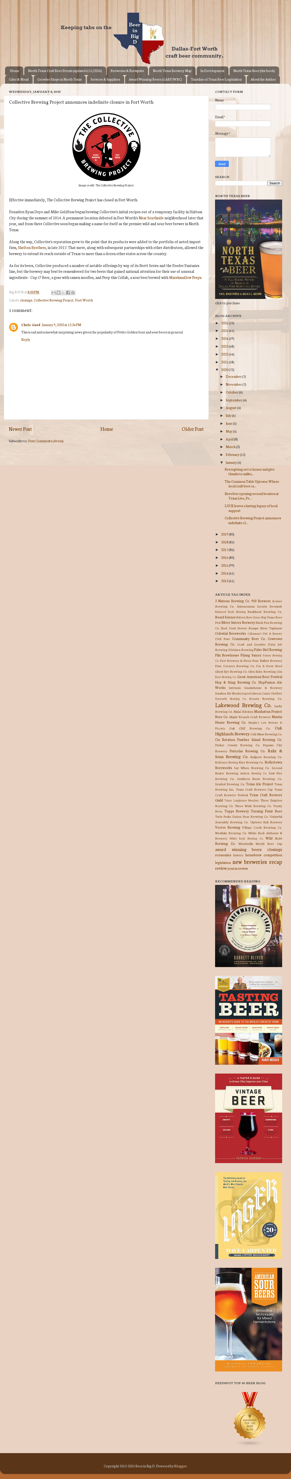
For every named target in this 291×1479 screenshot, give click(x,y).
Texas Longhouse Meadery (241, 800)
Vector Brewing (227, 827)
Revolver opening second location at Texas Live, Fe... (252, 496)
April (230, 438)
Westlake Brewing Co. (231, 833)
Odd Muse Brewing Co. (266, 734)
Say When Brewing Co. (252, 767)
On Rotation (225, 739)
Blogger (180, 1465)
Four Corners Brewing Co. (235, 666)
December (234, 376)
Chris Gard (30, 324)
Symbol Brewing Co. (230, 784)
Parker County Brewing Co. (237, 745)
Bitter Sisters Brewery (238, 622)
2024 (225, 338)
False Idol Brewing (268, 649)
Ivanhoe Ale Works (228, 693)
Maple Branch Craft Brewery (250, 717)
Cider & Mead (19, 79)
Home (14, 70)
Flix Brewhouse (227, 654)
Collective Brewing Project (54, 299)
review (221, 868)
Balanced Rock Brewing (230, 612)
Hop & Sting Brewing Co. (236, 682)
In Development (212, 70)
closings (26, 299)
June (229, 423)
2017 (225, 549)
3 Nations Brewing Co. (232, 600)
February (233, 454)
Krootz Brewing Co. (265, 698)
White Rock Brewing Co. (246, 838)
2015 (225, 565)
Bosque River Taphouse (265, 628)
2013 (225, 580)
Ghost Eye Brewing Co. (231, 671)
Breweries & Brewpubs (127, 70)
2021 (225, 361)
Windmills (245, 843)
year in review (237, 868)
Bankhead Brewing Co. (264, 611)
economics (223, 854)
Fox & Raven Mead (269, 666)
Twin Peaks (223, 816)
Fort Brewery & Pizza (235, 660)
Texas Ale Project (259, 783)
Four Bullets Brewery (267, 660)
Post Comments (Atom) (46, 440)
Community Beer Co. (249, 638)
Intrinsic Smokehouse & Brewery (255, 687)
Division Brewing (241, 649)
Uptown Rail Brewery (266, 822)
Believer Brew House (248, 617)
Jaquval (246, 693)
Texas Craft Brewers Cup (254, 789)
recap (275, 861)
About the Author (263, 79)
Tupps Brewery (236, 810)
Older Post (193, 428)
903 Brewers (261, 600)
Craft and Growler (251, 644)
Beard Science (225, 616)
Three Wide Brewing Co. (253, 806)
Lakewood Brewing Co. (243, 705)
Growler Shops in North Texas (59, 79)
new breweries (250, 861)
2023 (225, 346)
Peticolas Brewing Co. (247, 750)
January (231, 462)
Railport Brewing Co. (266, 757)
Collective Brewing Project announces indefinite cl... (253, 520)
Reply (25, 339)
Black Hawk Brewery (234, 628)
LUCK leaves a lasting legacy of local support (251, 508)
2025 (225, 330)
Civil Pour (222, 638)
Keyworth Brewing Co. (230, 699)
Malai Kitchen (243, 711)
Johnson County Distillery (266, 693)
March (231, 446)
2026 (225, 322)
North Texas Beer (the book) (254, 70)
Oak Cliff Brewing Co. (250, 728)
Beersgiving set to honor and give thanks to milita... (250, 471)
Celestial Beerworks (230, 633)
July (229, 415)
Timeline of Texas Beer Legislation (216, 79)
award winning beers (238, 849)
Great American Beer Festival (259, 676)
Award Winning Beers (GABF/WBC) (155, 79)
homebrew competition (263, 854)
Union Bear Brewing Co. (250, 816)
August (231, 407)
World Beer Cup (269, 843)
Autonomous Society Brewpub (259, 606)
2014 (225, 573)
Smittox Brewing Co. (253, 773)
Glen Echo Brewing (262, 671)
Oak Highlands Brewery (248, 730)
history (238, 855)
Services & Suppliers (105, 79)
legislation (223, 862)
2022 (225, 354)
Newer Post (20, 428)
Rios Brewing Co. (251, 762)
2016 (225, 557)
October (232, 392)
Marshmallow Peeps (185, 277)
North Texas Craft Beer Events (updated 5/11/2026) (65, 70)
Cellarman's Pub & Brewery (264, 633)
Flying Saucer (250, 654)
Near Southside (151, 217)
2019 (225, 534)
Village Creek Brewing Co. (262, 827)
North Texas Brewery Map (172, 70)
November (234, 384)
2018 (225, 541)
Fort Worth (84, 299)
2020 (225, 369)
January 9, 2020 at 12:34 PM (61, 324)
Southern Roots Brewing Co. (259, 778)
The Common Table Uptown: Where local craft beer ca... (252, 483)
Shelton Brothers (32, 247)
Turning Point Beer (266, 810)
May (229, 431)
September (234, 399)
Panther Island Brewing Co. (259, 739)
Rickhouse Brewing (226, 762)
